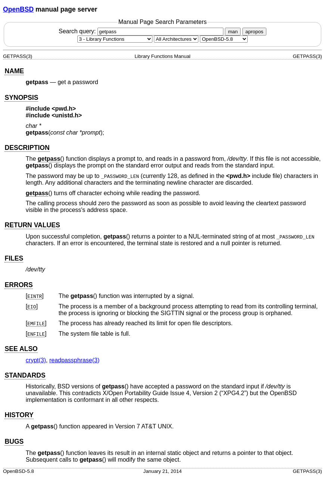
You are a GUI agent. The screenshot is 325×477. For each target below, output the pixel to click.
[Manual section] (114, 39)
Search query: (142, 31)
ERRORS (18, 285)
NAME (14, 71)
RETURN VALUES (32, 225)
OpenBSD (18, 9)
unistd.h (66, 115)
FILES (13, 258)
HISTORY (18, 415)
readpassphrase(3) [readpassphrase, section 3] (74, 360)
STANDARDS (24, 375)
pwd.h (63, 108)
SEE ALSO (20, 349)
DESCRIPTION (26, 147)
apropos (254, 31)
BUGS (14, 441)
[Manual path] (224, 39)
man (233, 31)
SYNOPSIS (21, 97)
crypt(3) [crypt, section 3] (36, 360)
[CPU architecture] (176, 39)
